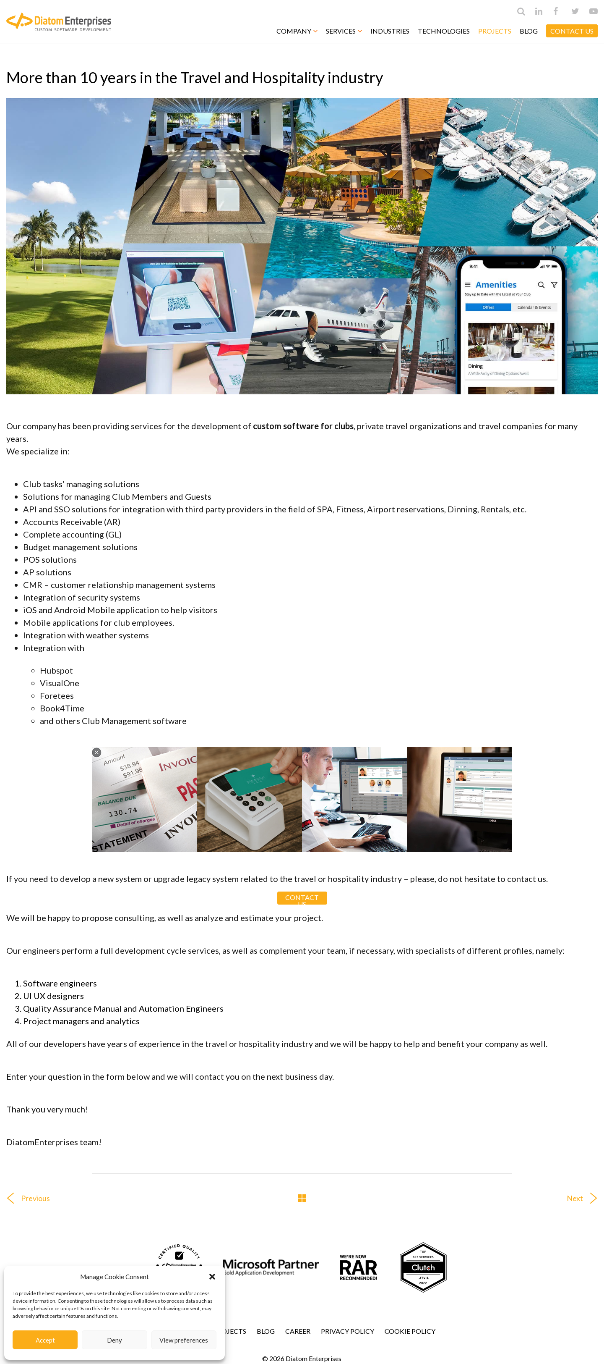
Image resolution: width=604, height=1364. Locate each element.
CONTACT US (572, 31)
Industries (389, 31)
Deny (114, 1340)
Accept (45, 1340)
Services (344, 31)
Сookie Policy (410, 1331)
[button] (212, 1276)
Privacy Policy (347, 1331)
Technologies (444, 31)
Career (297, 1331)
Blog (529, 31)
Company (297, 31)
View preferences (183, 1340)
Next (585, 1198)
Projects (494, 31)
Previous (25, 1198)
